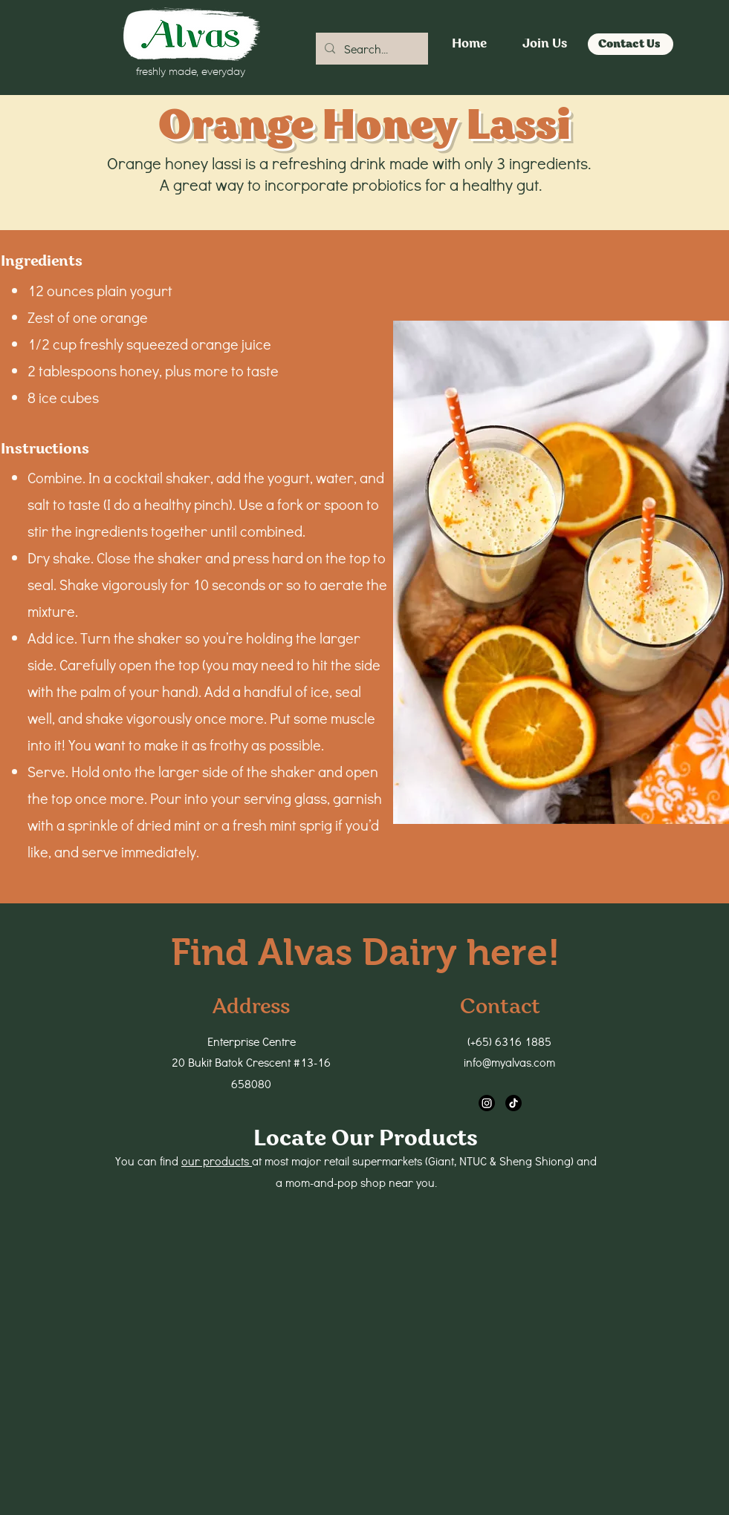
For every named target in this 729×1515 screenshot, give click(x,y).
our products (216, 1160)
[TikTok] (513, 1103)
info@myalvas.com (509, 1062)
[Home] (469, 44)
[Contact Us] (630, 44)
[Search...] (370, 49)
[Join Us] (544, 44)
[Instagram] (487, 1103)
